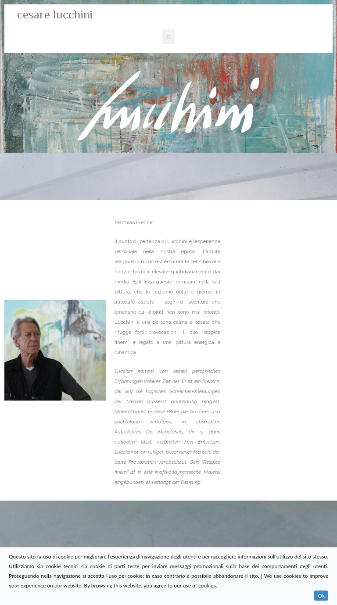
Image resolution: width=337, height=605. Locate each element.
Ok (321, 595)
